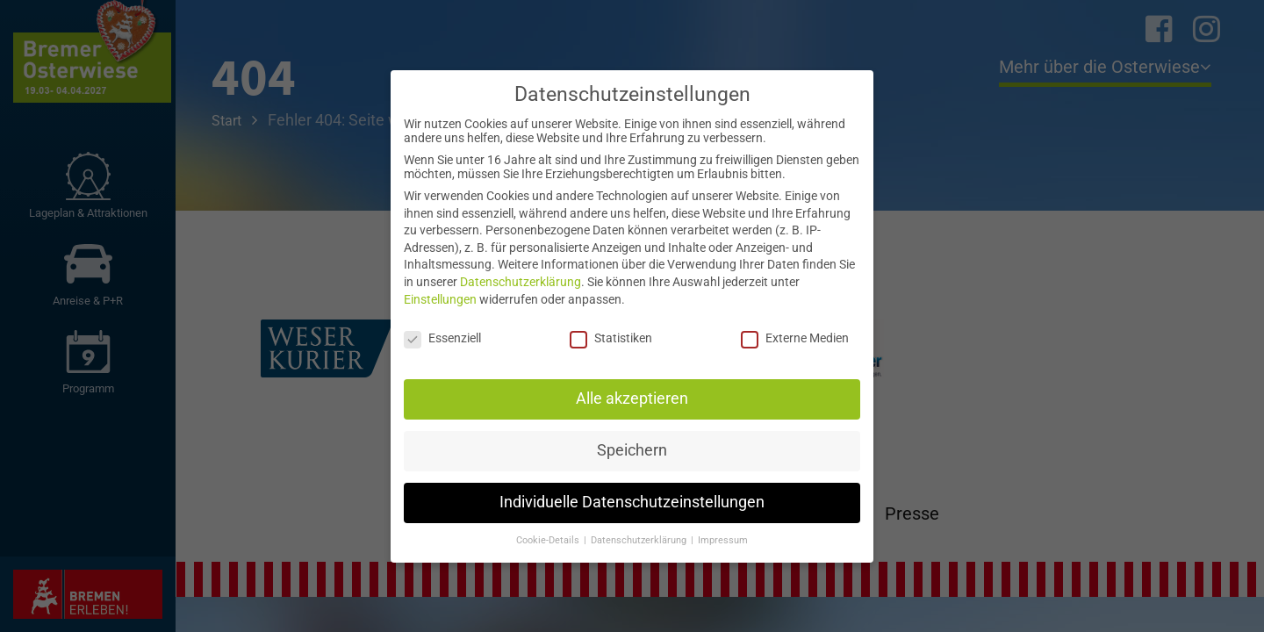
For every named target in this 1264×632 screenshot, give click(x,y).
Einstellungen (440, 299)
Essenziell (442, 338)
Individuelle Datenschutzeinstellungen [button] (632, 502)
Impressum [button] (723, 540)
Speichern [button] (632, 450)
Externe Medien (795, 338)
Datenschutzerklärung (520, 282)
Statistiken (611, 338)
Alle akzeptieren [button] (632, 398)
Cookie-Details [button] (549, 540)
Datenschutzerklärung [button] (640, 540)
